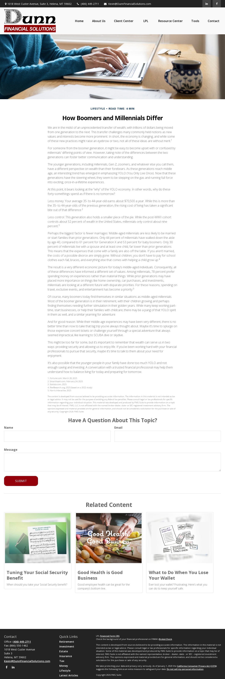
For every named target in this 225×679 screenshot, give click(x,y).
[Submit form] (21, 481)
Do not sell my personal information (185, 669)
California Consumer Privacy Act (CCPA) (197, 666)
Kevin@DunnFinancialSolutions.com (127, 4)
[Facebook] (217, 3)
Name (8, 428)
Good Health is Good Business (100, 575)
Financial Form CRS (110, 635)
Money (63, 666)
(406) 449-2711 (87, 4)
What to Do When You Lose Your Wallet (178, 575)
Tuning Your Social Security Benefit (37, 575)
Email (118, 428)
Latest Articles (68, 675)
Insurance (65, 656)
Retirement (66, 641)
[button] (79, 21)
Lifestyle (64, 670)
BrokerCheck (165, 639)
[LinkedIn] (206, 3)
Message (10, 450)
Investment (66, 646)
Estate (63, 651)
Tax (61, 661)
